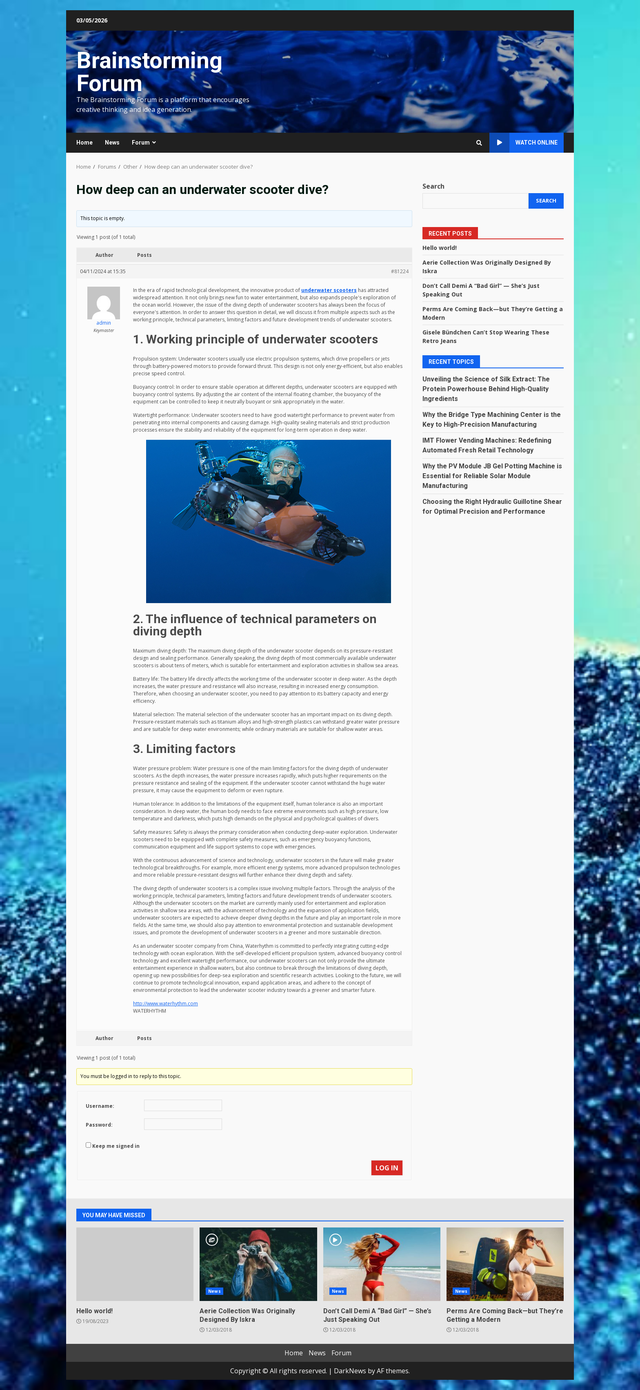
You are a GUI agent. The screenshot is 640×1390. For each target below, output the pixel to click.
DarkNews (350, 1370)
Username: (100, 1106)
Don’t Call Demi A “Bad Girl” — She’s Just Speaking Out (381, 1264)
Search (433, 186)
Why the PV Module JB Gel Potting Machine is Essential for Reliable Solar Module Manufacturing (492, 476)
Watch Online (523, 143)
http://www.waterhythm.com (165, 1003)
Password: (99, 1124)
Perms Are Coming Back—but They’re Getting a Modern (505, 1264)
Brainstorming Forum (149, 72)
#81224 (400, 271)
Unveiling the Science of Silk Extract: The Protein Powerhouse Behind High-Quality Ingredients (486, 389)
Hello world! (439, 248)
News (112, 142)
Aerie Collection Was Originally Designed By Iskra (258, 1264)
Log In (387, 1167)
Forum (141, 142)
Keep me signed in (116, 1146)
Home (84, 142)
